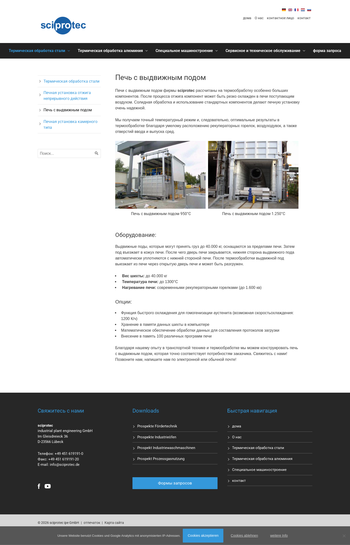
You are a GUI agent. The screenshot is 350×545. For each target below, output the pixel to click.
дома (247, 18)
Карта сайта (113, 523)
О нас (259, 18)
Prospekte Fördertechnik (157, 426)
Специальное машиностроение (184, 50)
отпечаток (92, 523)
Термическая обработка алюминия (110, 50)
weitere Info (279, 535)
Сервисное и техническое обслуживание (263, 50)
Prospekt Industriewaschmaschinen (166, 448)
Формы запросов (175, 483)
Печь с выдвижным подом (68, 110)
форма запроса (327, 50)
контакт (304, 18)
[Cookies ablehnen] (343, 535)
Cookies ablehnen (244, 535)
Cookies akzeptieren (203, 535)
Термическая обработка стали (37, 50)
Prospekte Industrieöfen (156, 437)
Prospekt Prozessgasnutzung (160, 459)
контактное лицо (280, 18)
